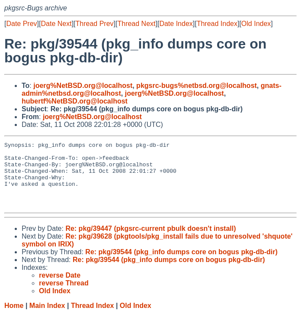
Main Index (47, 318)
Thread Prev (95, 23)
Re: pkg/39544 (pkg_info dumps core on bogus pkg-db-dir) (181, 265)
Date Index (175, 23)
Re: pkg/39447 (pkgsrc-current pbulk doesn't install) (150, 241)
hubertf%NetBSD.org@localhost (75, 101)
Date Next (56, 23)
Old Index (256, 23)
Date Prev (21, 23)
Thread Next (136, 23)
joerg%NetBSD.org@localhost (82, 85)
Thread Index (217, 23)
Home (13, 318)
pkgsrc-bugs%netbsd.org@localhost (196, 85)
